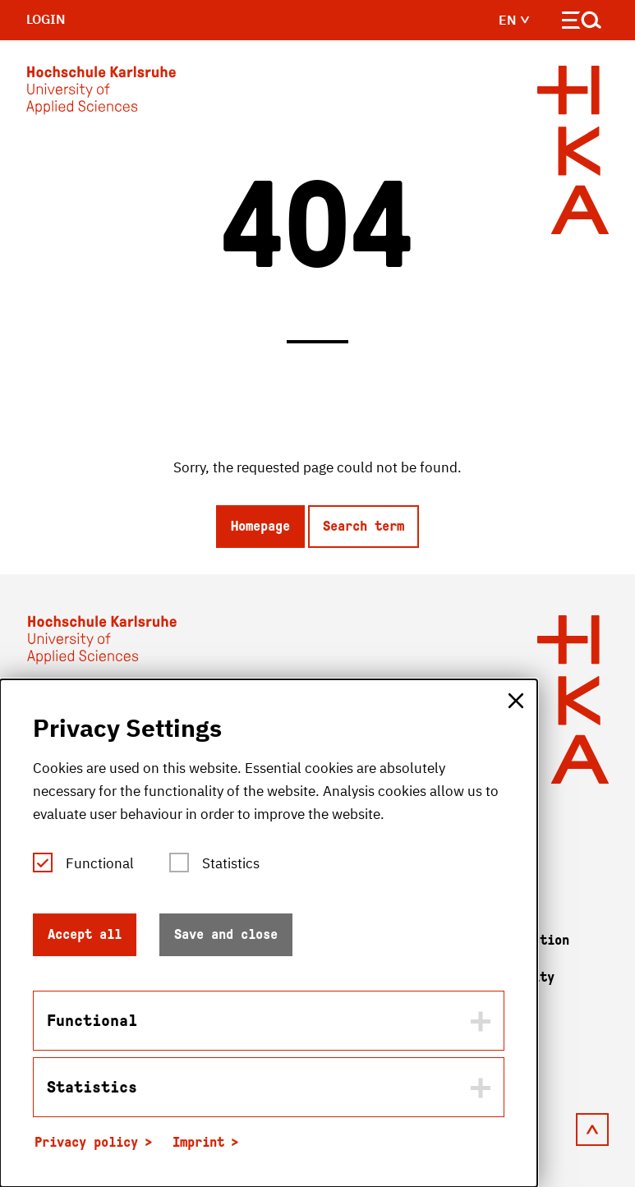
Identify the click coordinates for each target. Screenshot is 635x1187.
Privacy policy (86, 1142)
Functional (100, 863)
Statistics (231, 863)
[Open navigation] (582, 23)
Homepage (260, 526)
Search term (363, 526)
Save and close (226, 934)
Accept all (85, 934)
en (514, 20)
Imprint (198, 1142)
